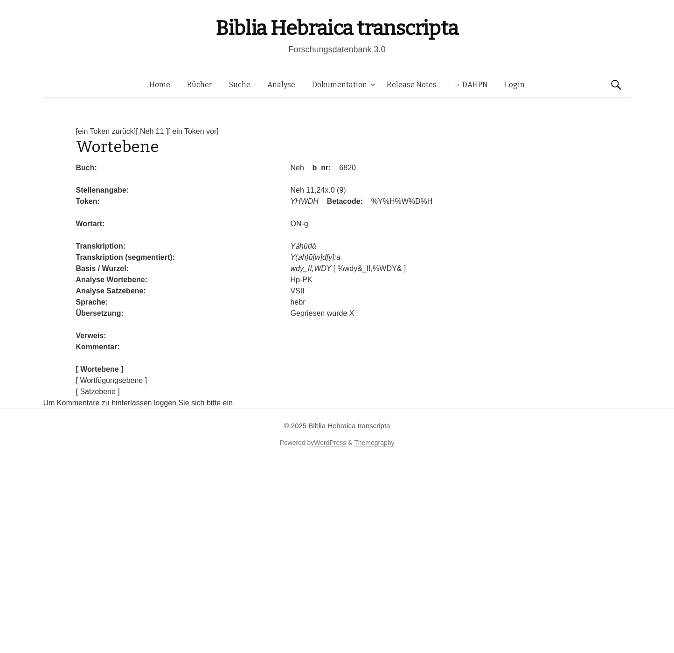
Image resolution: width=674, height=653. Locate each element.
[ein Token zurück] (106, 131)
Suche (239, 84)
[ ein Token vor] (193, 131)
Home (159, 84)
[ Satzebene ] (98, 392)
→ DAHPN (470, 84)
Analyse (281, 84)
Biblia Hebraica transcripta (336, 28)
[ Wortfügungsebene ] (111, 380)
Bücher (199, 84)
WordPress (330, 442)
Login (515, 84)
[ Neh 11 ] (152, 131)
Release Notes (412, 84)
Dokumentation (339, 84)
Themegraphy (374, 442)
